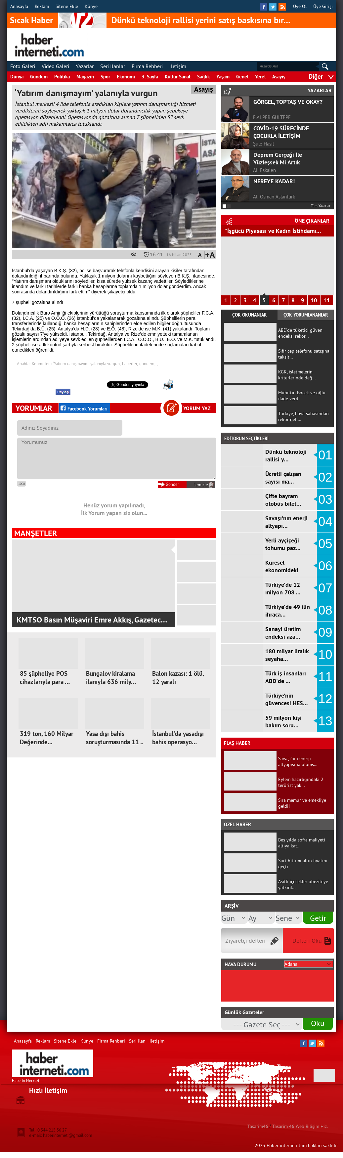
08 (325, 610)
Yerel (260, 76)
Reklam (42, 6)
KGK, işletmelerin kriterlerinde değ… (297, 375)
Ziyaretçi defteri (245, 940)
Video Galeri (55, 66)
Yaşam (223, 76)
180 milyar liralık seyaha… (287, 655)
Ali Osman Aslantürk (274, 196)
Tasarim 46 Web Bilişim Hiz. (300, 1126)
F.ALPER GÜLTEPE (272, 117)
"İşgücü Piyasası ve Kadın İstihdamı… (273, 231)
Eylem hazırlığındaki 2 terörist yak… (300, 782)
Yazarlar (85, 66)
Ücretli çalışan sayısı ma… (283, 477)
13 (325, 721)
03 (325, 499)
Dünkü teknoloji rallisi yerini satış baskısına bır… (200, 20)
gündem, (147, 363)
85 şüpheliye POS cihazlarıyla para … (45, 677)
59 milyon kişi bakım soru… (283, 721)
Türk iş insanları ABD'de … (285, 677)
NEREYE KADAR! (274, 181)
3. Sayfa (150, 76)
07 (325, 588)
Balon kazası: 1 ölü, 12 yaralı (177, 677)
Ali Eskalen (264, 170)
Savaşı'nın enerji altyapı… (286, 522)
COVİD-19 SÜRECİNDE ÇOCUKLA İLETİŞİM (281, 132)
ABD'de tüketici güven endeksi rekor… (300, 333)
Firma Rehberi (147, 66)
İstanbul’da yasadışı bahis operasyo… (178, 738)
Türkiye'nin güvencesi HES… (286, 699)
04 (325, 522)
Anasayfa (19, 6)
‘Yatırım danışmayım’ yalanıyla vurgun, (87, 363)
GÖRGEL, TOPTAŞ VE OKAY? (287, 102)
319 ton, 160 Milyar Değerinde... (46, 738)
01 (325, 455)
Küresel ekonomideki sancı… (281, 570)
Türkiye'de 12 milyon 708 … (283, 588)
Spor (105, 76)
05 (325, 544)
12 (325, 699)
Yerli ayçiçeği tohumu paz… (283, 544)
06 (325, 566)
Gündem (39, 76)
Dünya (16, 76)
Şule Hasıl (263, 144)
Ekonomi (126, 76)
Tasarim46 (257, 1126)
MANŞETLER (35, 533)
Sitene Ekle (67, 6)
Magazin (85, 76)
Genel (242, 76)
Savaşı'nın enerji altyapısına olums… (298, 761)
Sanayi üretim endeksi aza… (283, 632)
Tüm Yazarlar (320, 205)
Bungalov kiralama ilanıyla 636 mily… (111, 677)
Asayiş (278, 76)
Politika (62, 76)
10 (314, 300)
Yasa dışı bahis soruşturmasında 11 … (115, 738)
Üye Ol (300, 6)
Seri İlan (137, 1041)
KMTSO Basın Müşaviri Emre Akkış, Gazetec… (92, 620)
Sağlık (203, 76)
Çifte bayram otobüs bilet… (283, 499)
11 (326, 300)
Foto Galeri (22, 66)
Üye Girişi (323, 6)
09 (325, 632)
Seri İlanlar (112, 66)
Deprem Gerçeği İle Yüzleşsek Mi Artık (277, 158)
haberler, (130, 363)
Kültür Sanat (178, 76)
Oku (317, 1023)
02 (325, 477)
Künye (91, 6)
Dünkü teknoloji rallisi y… (286, 455)
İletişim (177, 66)
